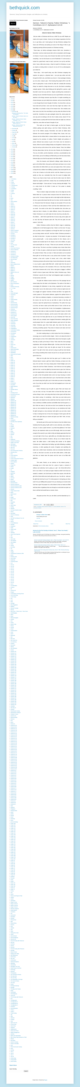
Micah (12, 616)
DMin (12, 355)
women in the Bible (15, 1043)
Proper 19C (13, 847)
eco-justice (13, 384)
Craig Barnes (13, 336)
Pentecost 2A (13, 770)
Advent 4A (13, 224)
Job (11, 535)
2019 (12, 108)
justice (12, 555)
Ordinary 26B (13, 696)
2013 (12, 156)
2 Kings (12, 190)
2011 (12, 160)
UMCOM (12, 1018)
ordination (13, 706)
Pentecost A (13, 801)
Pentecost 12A (14, 733)
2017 (12, 149)
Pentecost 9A (13, 796)
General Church (14, 482)
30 (11, 195)
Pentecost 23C (14, 765)
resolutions (13, 911)
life (11, 588)
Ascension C (13, 254)
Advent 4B (13, 225)
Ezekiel (12, 426)
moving (12, 627)
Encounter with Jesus (15, 394)
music (12, 632)
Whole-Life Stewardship (16, 1035)
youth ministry (13, 1061)
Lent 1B (12, 566)
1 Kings (12, 182)
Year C (12, 1054)
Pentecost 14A (14, 741)
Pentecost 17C (14, 756)
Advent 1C (13, 209)
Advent (43, 506)
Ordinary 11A (13, 653)
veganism (13, 1027)
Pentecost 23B (14, 764)
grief (11, 500)
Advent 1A (13, 206)
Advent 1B (13, 207)
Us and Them (13, 1024)
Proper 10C (13, 825)
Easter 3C (13, 365)
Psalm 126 (13, 884)
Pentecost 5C (13, 783)
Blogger (45, 1080)
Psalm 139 (13, 886)
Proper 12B (13, 830)
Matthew (12, 606)
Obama (12, 646)
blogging (12, 278)
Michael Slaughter (14, 617)
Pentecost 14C (14, 744)
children (12, 301)
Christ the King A (14, 304)
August (13, 134)
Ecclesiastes (13, 383)
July (13, 135)
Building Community (15, 286)
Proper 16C (13, 842)
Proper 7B (13, 866)
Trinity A (12, 1009)
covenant (13, 334)
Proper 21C (13, 852)
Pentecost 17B (14, 754)
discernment (13, 351)
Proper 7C (13, 868)
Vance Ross (13, 1026)
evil (11, 423)
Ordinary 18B (13, 680)
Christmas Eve (14, 314)
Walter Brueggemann (15, 1032)
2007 (12, 167)
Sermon (62, 506)
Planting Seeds (14, 810)
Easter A (12, 378)
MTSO (12, 629)
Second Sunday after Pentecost (17, 940)
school (12, 934)
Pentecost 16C (14, 751)
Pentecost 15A (14, 746)
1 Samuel (13, 183)
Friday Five (13, 465)
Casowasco (13, 294)
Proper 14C (13, 839)
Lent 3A (12, 574)
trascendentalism (14, 1008)
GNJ (12, 495)
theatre (12, 984)
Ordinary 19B (13, 683)
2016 (12, 151)
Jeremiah (13, 532)
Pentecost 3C (13, 775)
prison (12, 820)
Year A (12, 1051)
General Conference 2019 (16, 487)
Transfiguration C (14, 1005)
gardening (13, 473)
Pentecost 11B (14, 730)
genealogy (13, 481)
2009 (12, 164)
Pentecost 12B (14, 735)
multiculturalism (14, 630)
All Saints (13, 233)
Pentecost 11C (14, 731)
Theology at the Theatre (16, 989)
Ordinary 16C (13, 672)
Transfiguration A (14, 1001)
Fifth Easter (13, 444)
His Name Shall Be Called (16, 510)
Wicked (12, 1038)
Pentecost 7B (13, 789)
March (13, 143)
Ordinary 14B (13, 664)
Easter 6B (13, 375)
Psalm (12, 879)
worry (12, 1048)
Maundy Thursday (14, 608)
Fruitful (12, 468)
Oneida (12, 649)
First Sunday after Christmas (17, 450)
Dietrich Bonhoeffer (15, 349)
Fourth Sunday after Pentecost (17, 458)
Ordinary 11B (13, 654)
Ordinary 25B (13, 695)
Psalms (12, 891)
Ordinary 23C (13, 691)
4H (11, 196)
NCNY (12, 633)
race (11, 892)
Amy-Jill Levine (14, 244)
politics (12, 813)
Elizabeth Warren (14, 389)
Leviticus (12, 587)
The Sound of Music (15, 981)
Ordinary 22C (13, 690)
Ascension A (13, 251)
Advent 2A (13, 212)
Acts (11, 199)
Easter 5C (13, 373)
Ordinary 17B (13, 675)
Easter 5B (13, 371)
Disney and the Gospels (16, 354)
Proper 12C (13, 831)
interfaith (12, 524)
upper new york (14, 1022)
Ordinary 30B (13, 701)
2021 (12, 104)
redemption (13, 900)
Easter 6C (13, 376)
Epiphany (13, 399)
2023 (12, 100)
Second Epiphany (14, 937)
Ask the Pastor (14, 259)
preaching (13, 818)
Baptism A (13, 267)
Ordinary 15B (13, 667)
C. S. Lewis (54, 506)
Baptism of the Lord (15, 272)
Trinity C (12, 1011)
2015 (12, 153)
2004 (12, 173)
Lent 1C (12, 568)
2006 (12, 169)
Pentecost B (13, 802)
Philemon (13, 807)
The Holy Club (14, 976)
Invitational (13, 526)
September (14, 132)
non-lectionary (14, 641)
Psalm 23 (13, 887)
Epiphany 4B (13, 407)
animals (12, 246)
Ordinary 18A (13, 678)
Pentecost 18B (14, 757)
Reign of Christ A (14, 903)
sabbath (12, 927)
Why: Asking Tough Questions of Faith (19, 1037)
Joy (11, 548)
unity (12, 1021)
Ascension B (13, 252)
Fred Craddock (14, 461)
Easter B (12, 379)
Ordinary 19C (13, 685)
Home (52, 523)
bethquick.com (25, 7)
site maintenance (14, 955)
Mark (12, 601)
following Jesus (14, 452)
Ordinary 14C (13, 666)
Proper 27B (13, 857)
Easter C (12, 381)
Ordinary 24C (13, 693)
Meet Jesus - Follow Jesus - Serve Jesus (19, 611)
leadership (13, 559)
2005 (12, 171)
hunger (12, 519)
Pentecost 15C (14, 748)
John (12, 537)
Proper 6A (13, 862)
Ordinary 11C (13, 656)
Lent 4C (12, 579)
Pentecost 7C (13, 791)
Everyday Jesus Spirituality (16, 421)
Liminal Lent (13, 590)
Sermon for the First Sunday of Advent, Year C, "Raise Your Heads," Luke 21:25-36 (51, 540)
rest (11, 913)
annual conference (14, 249)
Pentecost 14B (14, 743)
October (14, 130)
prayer (12, 817)
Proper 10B (13, 823)
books (12, 285)
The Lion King (13, 977)
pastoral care (13, 715)
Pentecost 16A (14, 749)
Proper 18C (13, 846)
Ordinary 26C (13, 698)
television (13, 971)
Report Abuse (13, 1065)
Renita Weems (14, 910)
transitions (13, 1006)
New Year (13, 638)
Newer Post (35, 523)
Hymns (12, 521)
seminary (13, 944)
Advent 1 (12, 204)
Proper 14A (13, 836)
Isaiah (12, 527)
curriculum (13, 339)
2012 (12, 158)
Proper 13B (13, 834)
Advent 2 (12, 211)
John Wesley (13, 540)
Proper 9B (13, 873)
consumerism (13, 331)
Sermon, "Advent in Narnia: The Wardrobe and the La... (18, 126)
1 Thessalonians (14, 185)
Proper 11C (13, 828)
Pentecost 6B (13, 786)
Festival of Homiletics (15, 441)
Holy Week (13, 513)
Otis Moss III (13, 707)
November (14, 128)
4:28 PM (38, 518)
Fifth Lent (13, 447)
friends (12, 466)
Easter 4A (13, 367)
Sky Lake (13, 958)
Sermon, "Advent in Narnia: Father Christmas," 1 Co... (19, 120)
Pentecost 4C (13, 780)
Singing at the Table (15, 953)
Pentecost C (13, 804)
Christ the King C (14, 307)
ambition (12, 241)
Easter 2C (13, 363)
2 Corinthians (13, 188)
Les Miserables (14, 585)
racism (12, 894)
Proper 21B (13, 850)
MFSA (12, 614)
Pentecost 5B (13, 781)
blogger (12, 277)
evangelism (13, 420)
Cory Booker (13, 333)
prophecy (13, 876)
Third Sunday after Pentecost (17, 997)
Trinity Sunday (14, 1013)
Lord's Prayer (13, 596)
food (11, 453)
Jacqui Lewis (13, 529)
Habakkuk (13, 502)
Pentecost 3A (13, 773)
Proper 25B (13, 855)
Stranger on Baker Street (42, 514)
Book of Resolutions (15, 283)
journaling (13, 547)
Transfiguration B (14, 1003)
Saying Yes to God (14, 932)
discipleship (13, 352)
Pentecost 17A (14, 752)
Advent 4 (12, 222)
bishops (12, 275)
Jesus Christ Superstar (15, 534)
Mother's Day (13, 624)
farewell (12, 434)
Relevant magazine (15, 908)
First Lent (13, 449)
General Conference (15, 484)
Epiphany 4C (13, 408)
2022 (12, 102)
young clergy (13, 1058)
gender (12, 479)
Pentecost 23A (14, 762)
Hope (12, 516)
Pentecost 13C (14, 740)
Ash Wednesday (14, 257)
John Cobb (13, 539)
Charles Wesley (14, 299)
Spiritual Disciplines (15, 961)
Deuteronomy (13, 347)
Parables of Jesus (14, 714)
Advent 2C (13, 216)
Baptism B (13, 269)
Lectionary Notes (14, 561)
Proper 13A (13, 833)
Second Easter (14, 936)
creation (12, 338)
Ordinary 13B (13, 661)
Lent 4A (12, 577)
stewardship (13, 964)
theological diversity (15, 985)
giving (12, 492)
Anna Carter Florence (15, 248)
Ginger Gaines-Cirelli (15, 490)
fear (11, 436)
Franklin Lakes (14, 460)
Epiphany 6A (13, 413)
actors (12, 198)
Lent (11, 563)
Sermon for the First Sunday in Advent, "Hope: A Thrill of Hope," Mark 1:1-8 (49, 545)
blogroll (12, 280)
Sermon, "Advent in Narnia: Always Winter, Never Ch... (19, 123)
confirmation (13, 326)
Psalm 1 (12, 881)
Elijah (12, 388)
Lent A (12, 584)
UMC (12, 1016)
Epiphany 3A (13, 402)
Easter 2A (13, 360)
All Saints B (13, 236)
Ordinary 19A (13, 682)
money (12, 622)
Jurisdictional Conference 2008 (17, 553)
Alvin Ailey (13, 240)
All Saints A (13, 235)
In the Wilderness (14, 523)
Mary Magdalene (14, 604)
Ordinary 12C (13, 659)
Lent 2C (12, 572)
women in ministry (14, 1042)
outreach (12, 709)
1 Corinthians (39, 506)
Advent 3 (12, 217)
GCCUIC (12, 478)
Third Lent (13, 995)
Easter (12, 359)
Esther (12, 418)
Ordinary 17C (13, 677)
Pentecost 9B (13, 797)
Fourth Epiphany (14, 455)
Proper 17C (13, 844)
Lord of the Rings (14, 595)
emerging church (14, 392)
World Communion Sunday (16, 1046)
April (13, 141)
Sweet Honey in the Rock (16, 968)
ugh (11, 1014)
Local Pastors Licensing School (17, 593)
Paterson (12, 719)
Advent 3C (13, 220)
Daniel (12, 342)
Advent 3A (13, 219)
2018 (12, 110)
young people (13, 1059)
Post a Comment (38, 521)
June (13, 137)
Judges (12, 551)
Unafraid (12, 1019)
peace (12, 722)
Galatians (13, 471)
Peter (12, 805)
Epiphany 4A (13, 405)
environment (13, 396)
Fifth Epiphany (14, 445)
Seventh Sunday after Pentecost (17, 948)
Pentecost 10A (14, 725)
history (12, 511)
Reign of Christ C (14, 907)
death (12, 346)
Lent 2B (12, 571)
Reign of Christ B (14, 905)
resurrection (13, 915)
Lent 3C (12, 576)
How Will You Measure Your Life (17, 518)
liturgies (12, 592)
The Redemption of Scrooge (16, 979)
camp (12, 291)
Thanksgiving (13, 972)
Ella (11, 391)
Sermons (12, 947)
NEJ (11, 637)
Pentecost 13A (14, 738)
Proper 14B (13, 837)
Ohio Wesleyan (14, 648)
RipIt (12, 921)
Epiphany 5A (13, 410)
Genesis (12, 489)
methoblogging (14, 613)
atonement (13, 262)
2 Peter (12, 191)
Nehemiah (13, 635)
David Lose (13, 344)
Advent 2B (13, 214)
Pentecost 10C (14, 727)
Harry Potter (13, 505)
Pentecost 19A (14, 759)
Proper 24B (13, 854)
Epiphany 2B (13, 400)
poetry (12, 812)
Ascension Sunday (14, 256)
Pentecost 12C (14, 736)
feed (11, 437)
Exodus (12, 424)
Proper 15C (13, 841)
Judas (12, 550)
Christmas (13, 309)
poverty (12, 815)
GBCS (12, 474)
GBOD (12, 476)
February (14, 145)
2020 (12, 106)
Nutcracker (13, 645)
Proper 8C (13, 871)
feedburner (13, 439)
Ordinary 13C (13, 662)
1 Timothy (13, 187)
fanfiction (12, 433)
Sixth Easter (13, 956)
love (11, 598)
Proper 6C (13, 865)
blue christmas (14, 281)
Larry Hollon (13, 558)
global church (13, 494)
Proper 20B (13, 849)
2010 (12, 162)
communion (13, 323)
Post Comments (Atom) (43, 526)
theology (12, 987)
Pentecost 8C (13, 794)
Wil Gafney (13, 1040)
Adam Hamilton (14, 201)
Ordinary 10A (13, 651)
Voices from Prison (15, 1030)
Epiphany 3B (13, 404)
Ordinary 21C (13, 688)
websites (12, 1034)
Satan (12, 931)
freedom (12, 463)
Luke (12, 600)
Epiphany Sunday (14, 416)
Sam (12, 929)
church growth (14, 315)
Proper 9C (13, 874)
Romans (12, 924)
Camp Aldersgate (14, 293)
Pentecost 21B (14, 760)
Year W (12, 1056)
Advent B (13, 228)
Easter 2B (13, 362)
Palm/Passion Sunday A (16, 712)
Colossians (13, 322)
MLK (12, 621)
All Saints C (13, 238)
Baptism (12, 265)
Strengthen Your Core (15, 966)
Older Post (68, 523)
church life (13, 317)
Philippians (13, 809)
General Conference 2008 (16, 486)
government (13, 498)
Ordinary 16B (13, 670)
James (12, 531)
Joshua (12, 545)
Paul (12, 720)
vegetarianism (14, 1029)
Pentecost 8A (13, 793)
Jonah (12, 543)
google (12, 497)
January (14, 146)
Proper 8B (13, 870)
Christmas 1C (13, 312)
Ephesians (58, 506)
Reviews (12, 918)
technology (13, 969)
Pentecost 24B (14, 767)
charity (12, 297)
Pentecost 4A (13, 776)
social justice (13, 960)
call (11, 289)
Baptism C (13, 270)
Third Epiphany (14, 993)
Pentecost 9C (13, 799)
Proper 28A (13, 858)
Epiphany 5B (13, 412)
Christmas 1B (13, 310)
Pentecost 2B (13, 772)
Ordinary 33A (13, 704)
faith (11, 429)
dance (12, 341)
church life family (14, 318)
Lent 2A (12, 569)
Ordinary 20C (13, 686)
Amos (12, 243)
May (13, 139)
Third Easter (13, 992)
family (12, 431)
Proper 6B (13, 863)
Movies (12, 625)
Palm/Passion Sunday (15, 711)
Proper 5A (13, 860)
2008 (12, 165)
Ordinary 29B (13, 699)
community (13, 325)
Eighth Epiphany (14, 386)
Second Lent (13, 939)
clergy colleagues (14, 320)
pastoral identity (14, 717)
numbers (12, 643)
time (11, 998)
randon (12, 899)
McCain (12, 609)
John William (13, 542)
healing (12, 506)
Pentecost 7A (13, 788)
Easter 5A (13, 370)
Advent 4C (13, 227)
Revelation (13, 916)
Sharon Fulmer (14, 952)
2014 (12, 154)
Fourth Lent (13, 457)
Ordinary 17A (13, 674)
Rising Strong (13, 923)
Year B (12, 1053)
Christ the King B (14, 306)
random (12, 897)
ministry (12, 619)
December (14, 111)
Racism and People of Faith (16, 895)
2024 (12, 98)
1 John (12, 180)
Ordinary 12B (13, 658)
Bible (12, 273)
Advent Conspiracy (15, 230)
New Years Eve (14, 640)
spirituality (13, 963)
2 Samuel (13, 193)
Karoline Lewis (14, 556)
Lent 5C (12, 582)
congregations (14, 328)
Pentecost (13, 723)
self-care (12, 942)
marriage (12, 603)
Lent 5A (12, 580)
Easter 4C (13, 368)
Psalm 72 (13, 889)
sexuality (12, 950)
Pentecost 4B (13, 778)
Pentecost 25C (14, 768)
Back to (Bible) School (15, 264)
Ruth (12, 926)
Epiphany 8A (13, 415)
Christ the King (14, 302)
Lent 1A (12, 564)
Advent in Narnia (48, 506)
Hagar (12, 503)
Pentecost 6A (13, 785)
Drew (12, 357)
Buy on (13, 23)
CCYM (12, 296)
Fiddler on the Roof (15, 442)
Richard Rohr (13, 919)
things (12, 990)
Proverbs (12, 878)
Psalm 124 (13, 882)
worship (12, 1050)
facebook (13, 428)
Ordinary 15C (13, 669)
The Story (13, 982)
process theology (14, 821)
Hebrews (12, 508)
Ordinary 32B (13, 703)
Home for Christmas (15, 514)
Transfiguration (14, 1000)
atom (12, 261)
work (12, 1045)
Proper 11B (13, 826)
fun (11, 469)
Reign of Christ (14, 902)
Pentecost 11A (14, 728)
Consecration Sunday (15, 330)
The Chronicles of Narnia (16, 974)
